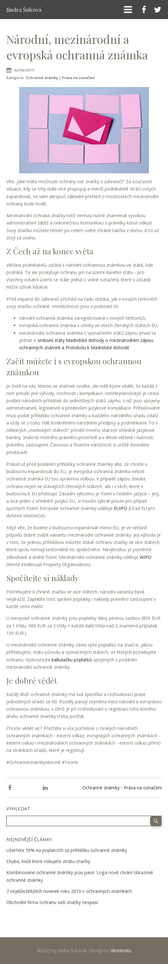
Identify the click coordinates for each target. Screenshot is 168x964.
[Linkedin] (45, 788)
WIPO (145, 557)
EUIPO (120, 508)
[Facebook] (10, 788)
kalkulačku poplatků (72, 660)
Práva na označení (78, 77)
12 (29, 912)
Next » (34, 912)
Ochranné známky (41, 77)
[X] (28, 788)
